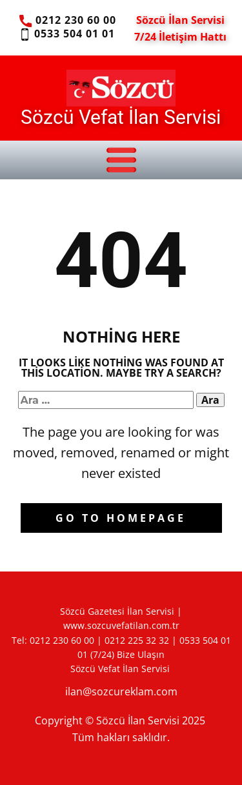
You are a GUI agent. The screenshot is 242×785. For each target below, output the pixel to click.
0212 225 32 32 (137, 640)
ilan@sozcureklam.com (121, 691)
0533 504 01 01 (67, 34)
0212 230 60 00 (67, 20)
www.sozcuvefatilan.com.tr (121, 625)
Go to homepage (120, 518)
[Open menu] (121, 160)
